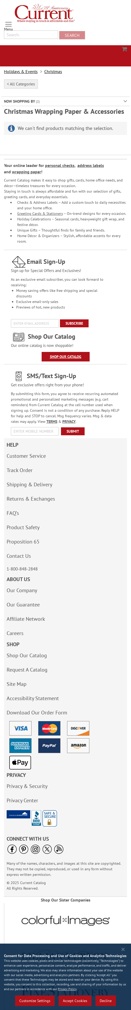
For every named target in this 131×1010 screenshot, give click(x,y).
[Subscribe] (74, 323)
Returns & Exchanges (31, 498)
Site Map (17, 684)
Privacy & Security (27, 786)
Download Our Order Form (37, 712)
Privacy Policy (67, 989)
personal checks (60, 165)
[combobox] (31, 34)
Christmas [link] (53, 71)
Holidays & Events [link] (21, 71)
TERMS (51, 421)
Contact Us (19, 555)
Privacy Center (22, 800)
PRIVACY (69, 421)
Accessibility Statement (33, 698)
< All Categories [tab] (21, 84)
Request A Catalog (27, 669)
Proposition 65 (23, 541)
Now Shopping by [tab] (19, 101)
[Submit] (73, 431)
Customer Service (26, 455)
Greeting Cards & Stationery (40, 213)
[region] (65, 977)
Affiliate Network (26, 618)
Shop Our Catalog (65, 356)
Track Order (20, 470)
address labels (90, 165)
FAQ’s (13, 513)
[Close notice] (123, 949)
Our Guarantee (23, 604)
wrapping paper (26, 171)
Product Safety (23, 527)
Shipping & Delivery (29, 484)
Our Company (22, 590)
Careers (15, 633)
